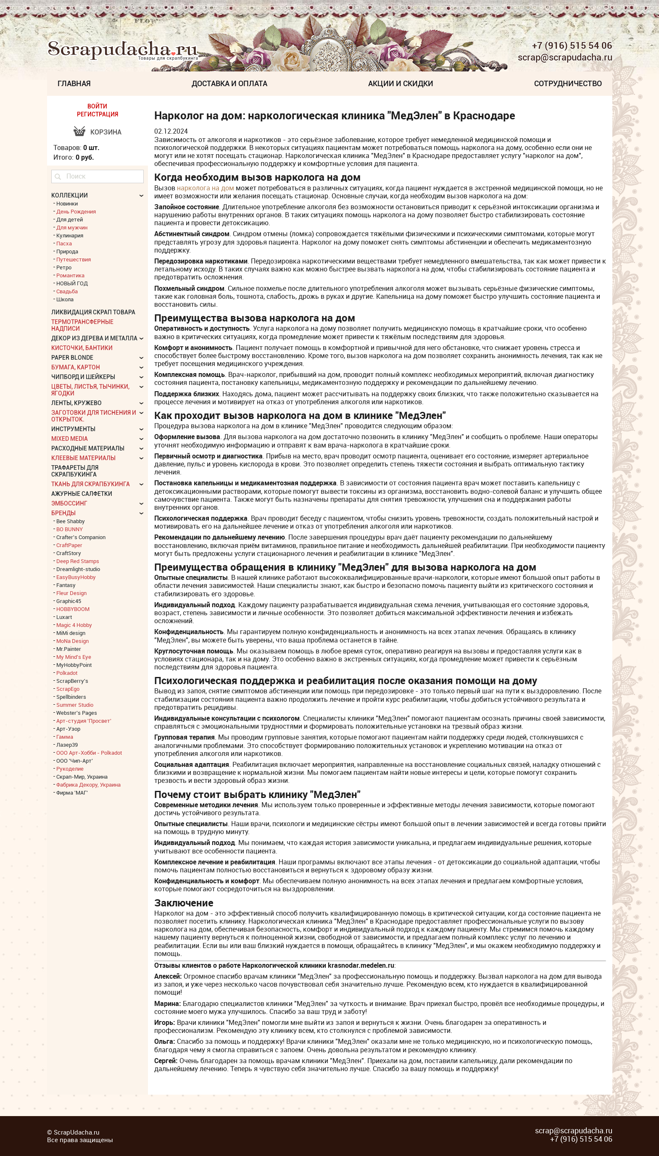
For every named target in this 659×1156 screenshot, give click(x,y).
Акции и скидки (400, 83)
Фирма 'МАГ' (72, 792)
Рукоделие (70, 768)
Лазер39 (67, 744)
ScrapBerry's (72, 681)
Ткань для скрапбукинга (90, 484)
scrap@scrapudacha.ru (565, 58)
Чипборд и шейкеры (83, 377)
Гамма (64, 736)
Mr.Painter (68, 649)
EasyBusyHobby (76, 577)
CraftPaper (69, 545)
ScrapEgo (67, 689)
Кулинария (69, 235)
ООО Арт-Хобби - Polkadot (89, 752)
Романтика (70, 275)
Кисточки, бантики (82, 348)
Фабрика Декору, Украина (88, 784)
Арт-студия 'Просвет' (83, 720)
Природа (67, 251)
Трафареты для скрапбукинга (74, 471)
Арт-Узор (68, 728)
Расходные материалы (87, 448)
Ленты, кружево (76, 403)
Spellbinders (71, 696)
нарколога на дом (205, 187)
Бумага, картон (75, 367)
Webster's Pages (76, 712)
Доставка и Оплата (229, 83)
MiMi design (70, 633)
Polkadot (66, 673)
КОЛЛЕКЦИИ (69, 195)
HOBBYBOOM (73, 609)
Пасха (64, 243)
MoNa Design (72, 641)
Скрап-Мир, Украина (82, 776)
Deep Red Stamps (77, 561)
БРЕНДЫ (63, 513)
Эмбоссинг (69, 503)
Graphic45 (68, 601)
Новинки (67, 203)
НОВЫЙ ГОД (72, 283)
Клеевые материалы (83, 458)
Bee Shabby (70, 521)
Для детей (69, 219)
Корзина (105, 132)
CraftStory (68, 553)
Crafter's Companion (80, 537)
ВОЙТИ (97, 106)
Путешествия (73, 259)
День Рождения (76, 211)
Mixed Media (69, 438)
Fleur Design (71, 593)
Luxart (64, 617)
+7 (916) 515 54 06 (572, 45)
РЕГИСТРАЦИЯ (97, 114)
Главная (74, 83)
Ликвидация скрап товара (93, 312)
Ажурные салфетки (81, 493)
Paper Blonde (72, 357)
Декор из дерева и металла (94, 338)
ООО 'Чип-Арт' (74, 760)
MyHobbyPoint (74, 665)
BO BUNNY (69, 529)
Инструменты (73, 429)
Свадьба (67, 291)
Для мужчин (71, 227)
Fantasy (66, 585)
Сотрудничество (568, 83)
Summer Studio (74, 704)
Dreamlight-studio (78, 569)
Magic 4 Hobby (74, 625)
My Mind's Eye (73, 657)
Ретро (63, 267)
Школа (65, 299)
